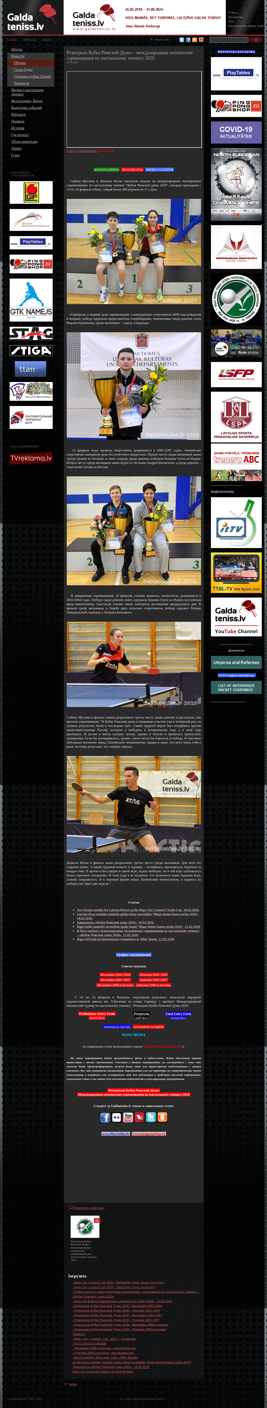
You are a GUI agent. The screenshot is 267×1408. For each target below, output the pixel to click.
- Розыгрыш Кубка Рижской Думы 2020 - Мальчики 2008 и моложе (120, 1324)
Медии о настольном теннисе (27, 92)
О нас (15, 155)
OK (256, 39)
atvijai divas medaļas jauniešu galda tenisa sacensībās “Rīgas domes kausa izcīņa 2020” (132, 1362)
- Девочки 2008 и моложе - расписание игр (103, 1353)
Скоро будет (23, 70)
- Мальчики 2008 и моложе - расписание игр (104, 1348)
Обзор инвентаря (24, 142)
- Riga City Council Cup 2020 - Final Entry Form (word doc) (113, 1287)
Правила (18, 121)
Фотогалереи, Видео (27, 101)
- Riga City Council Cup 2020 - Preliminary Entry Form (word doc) (118, 1282)
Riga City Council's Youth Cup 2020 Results (102, 1371)
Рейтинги (18, 114)
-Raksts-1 (79, 1334)
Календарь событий (26, 108)
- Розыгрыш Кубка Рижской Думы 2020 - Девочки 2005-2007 (116, 1320)
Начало (16, 49)
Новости (18, 56)
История (17, 128)
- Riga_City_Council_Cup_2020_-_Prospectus (104, 1339)
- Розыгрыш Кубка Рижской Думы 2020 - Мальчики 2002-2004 (117, 1306)
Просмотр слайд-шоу (89, 1208)
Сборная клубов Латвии (32, 76)
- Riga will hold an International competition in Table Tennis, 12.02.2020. (122, 1301)
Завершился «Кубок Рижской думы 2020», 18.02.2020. (111, 1367)
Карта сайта (160, 39)
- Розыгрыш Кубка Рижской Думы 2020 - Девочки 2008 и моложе (119, 1329)
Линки (16, 148)
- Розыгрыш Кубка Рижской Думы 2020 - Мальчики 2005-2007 (117, 1315)
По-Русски (29, 39)
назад (73, 1384)
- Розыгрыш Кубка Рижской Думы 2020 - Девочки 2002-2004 (116, 1310)
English (47, 39)
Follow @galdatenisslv (82, 151)
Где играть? (20, 135)
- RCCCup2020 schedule (89, 1343)
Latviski (12, 39)
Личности (21, 83)
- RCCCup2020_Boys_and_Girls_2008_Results (105, 1357)
